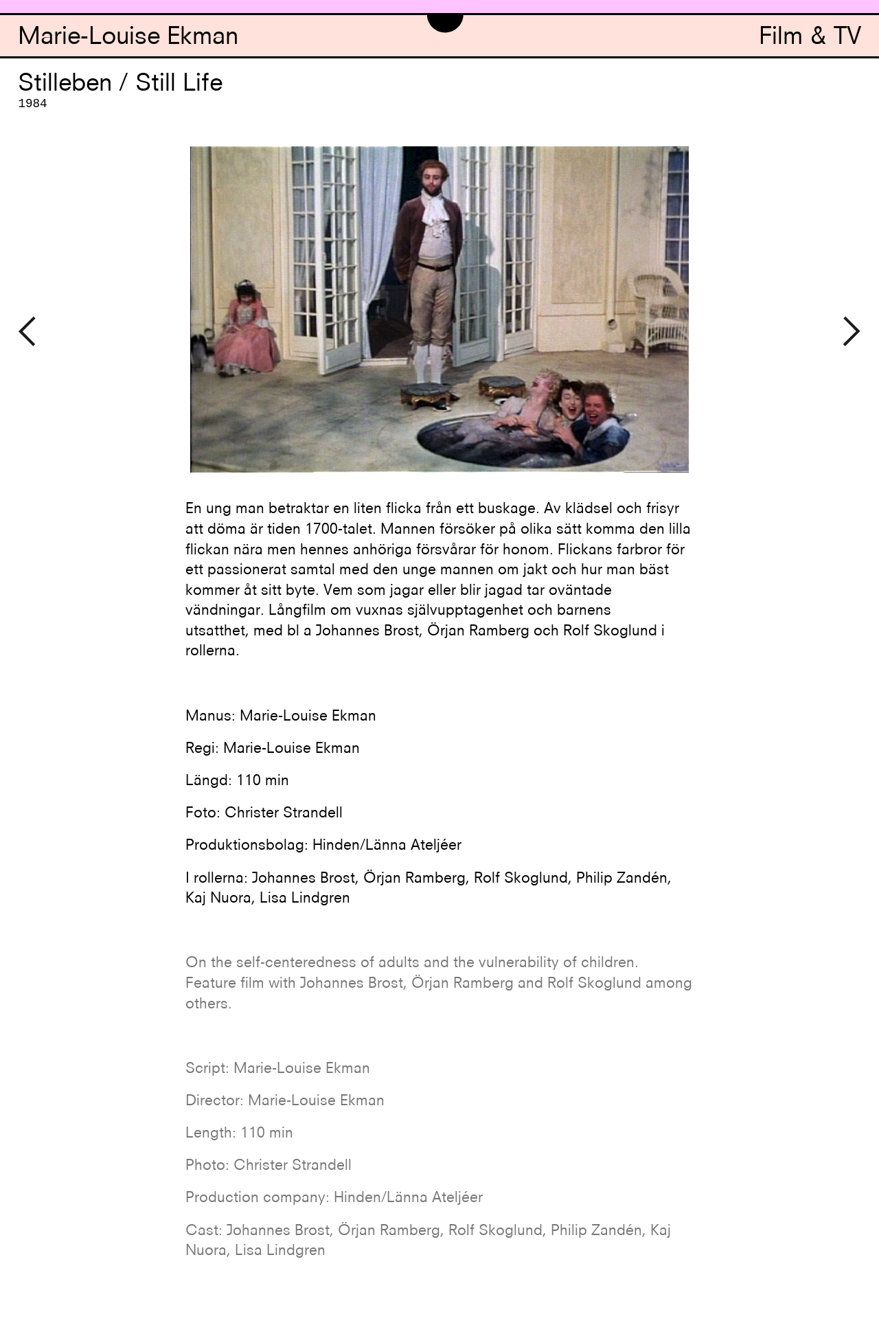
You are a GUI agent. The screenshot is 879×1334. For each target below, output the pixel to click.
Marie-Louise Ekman (128, 38)
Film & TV (810, 38)
